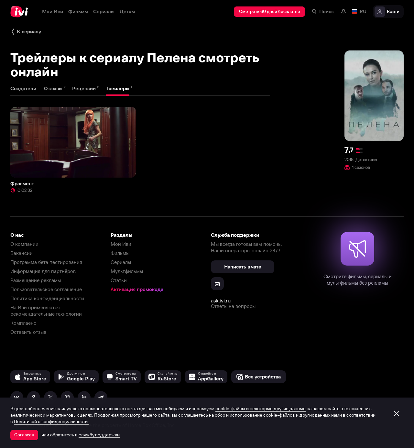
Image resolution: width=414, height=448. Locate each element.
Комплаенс (23, 323)
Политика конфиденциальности (47, 298)
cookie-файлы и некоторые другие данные (260, 408)
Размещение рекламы (35, 280)
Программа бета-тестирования (46, 262)
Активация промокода (137, 289)
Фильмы (120, 253)
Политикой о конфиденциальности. (51, 421)
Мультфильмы (127, 271)
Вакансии (21, 253)
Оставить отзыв (28, 332)
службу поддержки (99, 434)
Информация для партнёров (43, 271)
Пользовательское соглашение (46, 289)
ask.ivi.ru (221, 300)
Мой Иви (121, 244)
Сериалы (121, 262)
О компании (24, 244)
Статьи (119, 280)
